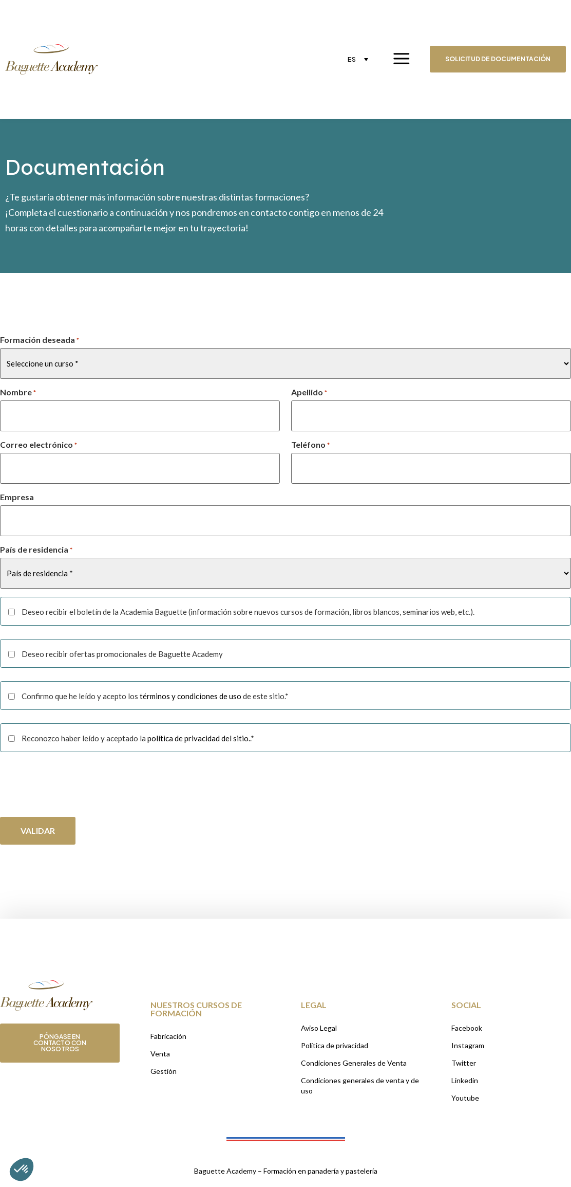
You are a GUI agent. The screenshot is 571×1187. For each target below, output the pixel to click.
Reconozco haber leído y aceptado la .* (138, 738)
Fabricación (168, 1036)
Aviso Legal (319, 1028)
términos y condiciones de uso (190, 696)
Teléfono (310, 445)
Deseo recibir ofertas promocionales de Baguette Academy (122, 654)
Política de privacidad (334, 1045)
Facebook (466, 1028)
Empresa (17, 497)
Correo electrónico (38, 445)
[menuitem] (357, 59)
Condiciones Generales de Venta (354, 1062)
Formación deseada (39, 340)
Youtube (465, 1097)
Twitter (463, 1062)
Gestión (163, 1071)
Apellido (309, 392)
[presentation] (78, 785)
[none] (357, 59)
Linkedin (464, 1080)
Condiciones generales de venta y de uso (360, 1085)
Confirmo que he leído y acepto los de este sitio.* (155, 696)
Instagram (467, 1045)
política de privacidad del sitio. (198, 738)
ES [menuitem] (352, 59)
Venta (160, 1053)
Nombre (18, 392)
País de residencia (36, 549)
